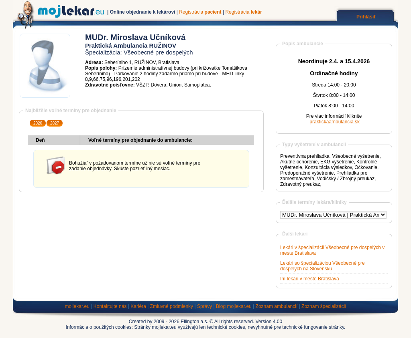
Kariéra (138, 306)
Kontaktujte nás (110, 306)
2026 (37, 123)
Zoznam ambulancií (277, 306)
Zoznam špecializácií (323, 306)
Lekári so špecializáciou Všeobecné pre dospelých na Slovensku (322, 266)
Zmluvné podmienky (171, 306)
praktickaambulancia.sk (334, 122)
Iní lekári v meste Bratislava (309, 279)
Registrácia (200, 12)
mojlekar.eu (77, 306)
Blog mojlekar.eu (234, 306)
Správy (204, 306)
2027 (54, 123)
